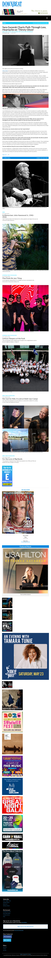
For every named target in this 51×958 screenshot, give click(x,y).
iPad (29, 542)
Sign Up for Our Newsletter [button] (25, 926)
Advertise (5, 947)
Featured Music (25, 546)
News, (3, 31)
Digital (25, 542)
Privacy (29, 954)
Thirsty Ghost (5, 70)
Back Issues (5, 904)
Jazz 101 (4, 950)
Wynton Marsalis (28, 31)
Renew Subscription (6, 913)
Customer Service (6, 914)
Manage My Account (7, 911)
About (21, 954)
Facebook (7, 936)
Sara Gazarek (14, 31)
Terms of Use (25, 954)
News (3, 212)
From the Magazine (12, 275)
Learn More (24, 922)
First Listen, (8, 31)
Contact (4, 948)
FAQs (4, 916)
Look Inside (25, 538)
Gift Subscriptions (6, 902)
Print (22, 542)
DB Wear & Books (6, 905)
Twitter (7, 940)
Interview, (4, 275)
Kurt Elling (21, 31)
